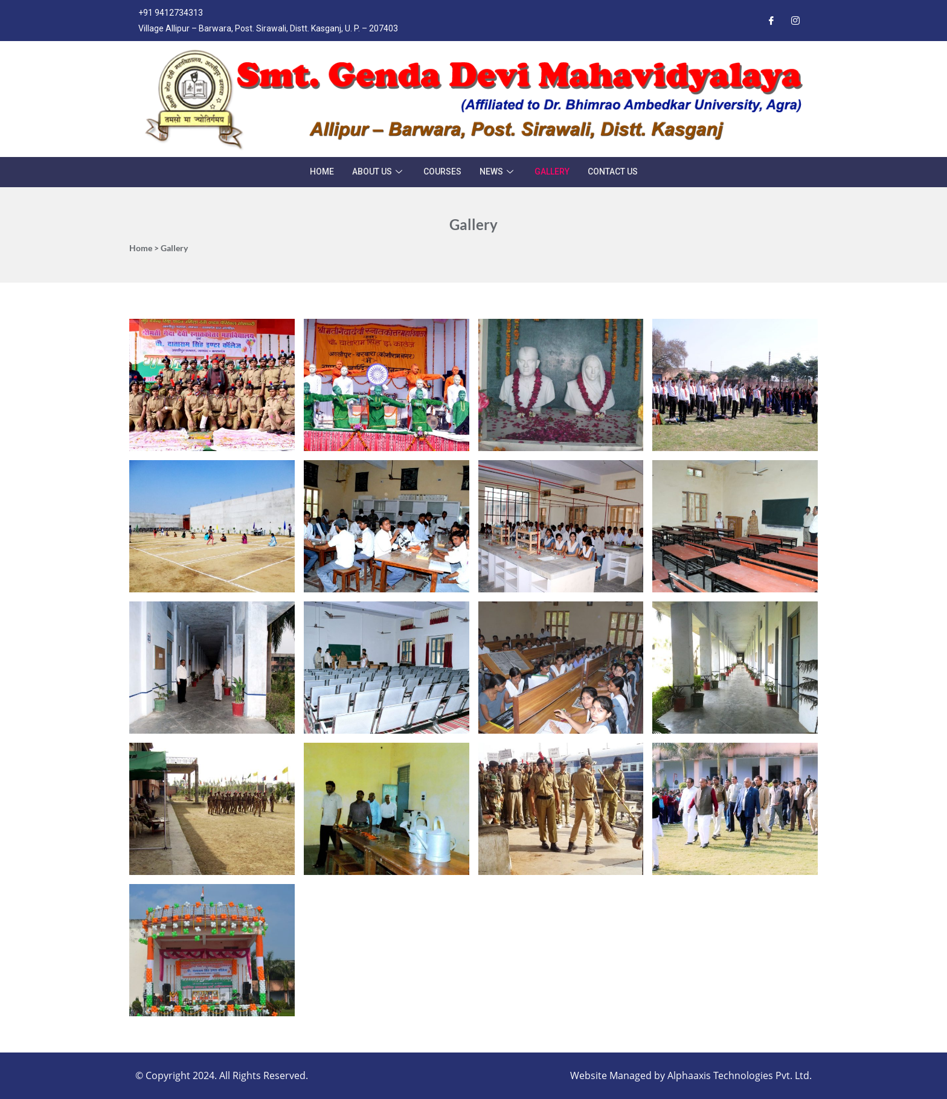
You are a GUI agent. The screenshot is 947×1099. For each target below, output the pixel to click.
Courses (442, 171)
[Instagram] (795, 20)
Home (322, 171)
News (498, 171)
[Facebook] (771, 20)
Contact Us (613, 171)
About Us (378, 171)
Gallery (552, 171)
